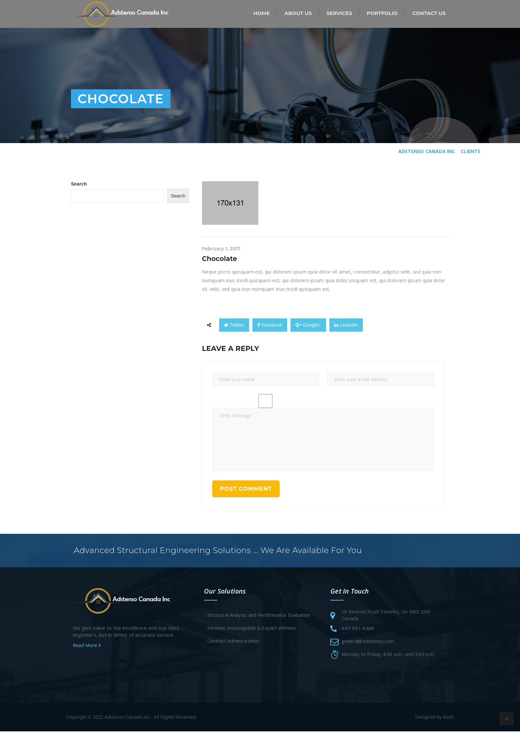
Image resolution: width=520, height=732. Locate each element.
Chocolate (219, 259)
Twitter (234, 325)
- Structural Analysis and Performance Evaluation (257, 615)
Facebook (269, 325)
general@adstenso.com (368, 641)
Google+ (308, 325)
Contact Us (429, 13)
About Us (298, 13)
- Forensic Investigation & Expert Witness (250, 628)
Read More (87, 646)
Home (261, 13)
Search (79, 184)
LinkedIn (346, 325)
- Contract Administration (231, 641)
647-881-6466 (358, 628)
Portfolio (382, 13)
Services (339, 13)
